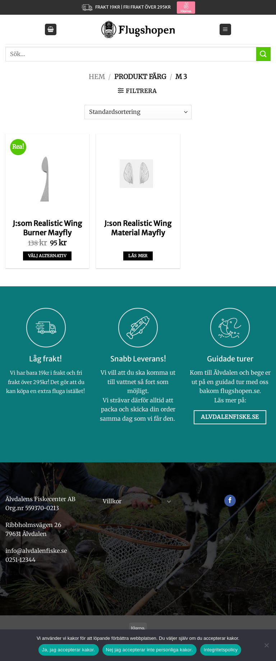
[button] (50, 30)
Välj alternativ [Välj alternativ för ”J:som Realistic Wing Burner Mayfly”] (47, 255)
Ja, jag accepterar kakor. (68, 649)
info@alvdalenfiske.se (36, 550)
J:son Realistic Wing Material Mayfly (137, 228)
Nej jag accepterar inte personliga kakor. (149, 649)
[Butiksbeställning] (138, 112)
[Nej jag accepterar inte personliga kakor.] (266, 647)
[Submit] (263, 54)
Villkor (112, 501)
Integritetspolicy (221, 649)
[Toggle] (169, 501)
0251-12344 (21, 559)
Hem (97, 77)
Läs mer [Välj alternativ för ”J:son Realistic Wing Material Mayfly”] (137, 255)
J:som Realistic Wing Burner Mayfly (47, 228)
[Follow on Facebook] (230, 501)
